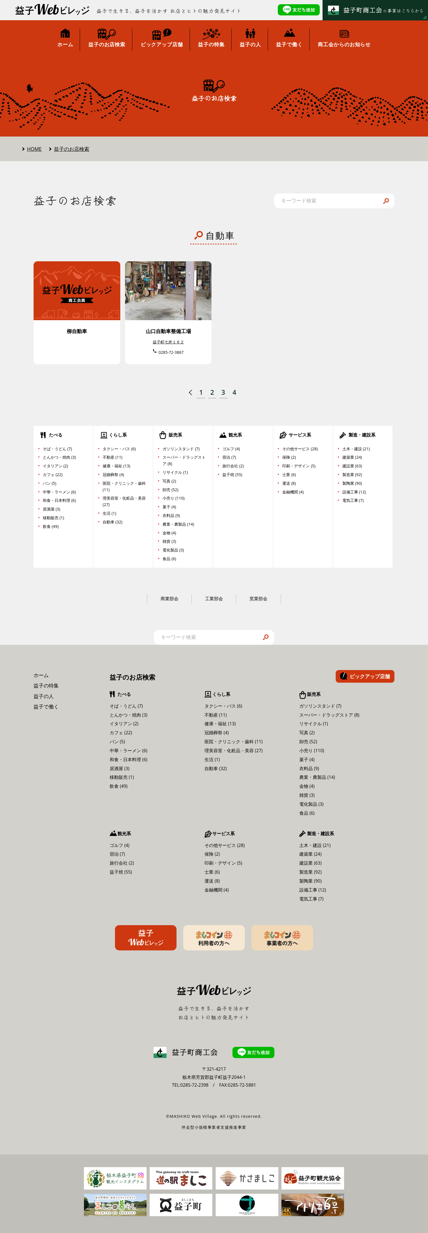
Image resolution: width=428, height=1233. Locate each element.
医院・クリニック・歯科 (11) (124, 486)
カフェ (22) (52, 474)
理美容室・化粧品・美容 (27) (124, 501)
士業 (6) (289, 474)
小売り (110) (174, 498)
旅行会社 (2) (233, 465)
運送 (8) (289, 483)
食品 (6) (169, 558)
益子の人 (44, 696)
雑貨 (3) (169, 541)
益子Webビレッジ (146, 937)
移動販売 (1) (53, 517)
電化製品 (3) (173, 550)
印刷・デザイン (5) (298, 465)
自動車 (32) (112, 522)
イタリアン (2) (55, 465)
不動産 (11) (112, 457)
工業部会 (214, 598)
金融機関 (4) (293, 492)
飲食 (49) (50, 526)
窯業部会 (258, 598)
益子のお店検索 (71, 149)
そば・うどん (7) (57, 448)
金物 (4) (169, 532)
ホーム (41, 675)
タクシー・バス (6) (119, 448)
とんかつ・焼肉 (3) (59, 457)
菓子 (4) (169, 506)
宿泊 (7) (229, 457)
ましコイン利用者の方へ (214, 937)
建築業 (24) (352, 457)
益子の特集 (46, 685)
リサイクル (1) (175, 472)
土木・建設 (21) (356, 448)
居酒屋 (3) (51, 509)
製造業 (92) (352, 474)
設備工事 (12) (354, 492)
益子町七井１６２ (168, 342)
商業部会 (169, 598)
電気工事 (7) (353, 500)
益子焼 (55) (232, 474)
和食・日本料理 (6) (59, 500)
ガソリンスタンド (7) (181, 448)
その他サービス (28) (300, 448)
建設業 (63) (352, 465)
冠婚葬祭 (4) (113, 474)
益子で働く (46, 706)
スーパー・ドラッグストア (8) (184, 460)
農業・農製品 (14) (178, 524)
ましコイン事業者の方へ (282, 937)
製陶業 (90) (352, 483)
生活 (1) (109, 513)
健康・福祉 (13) (116, 465)
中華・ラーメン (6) (59, 492)
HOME (34, 149)
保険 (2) (289, 457)
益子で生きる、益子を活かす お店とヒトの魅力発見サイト (169, 10)
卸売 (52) (170, 489)
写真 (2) (169, 481)
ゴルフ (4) (231, 448)
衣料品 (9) (171, 515)
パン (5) (49, 483)
